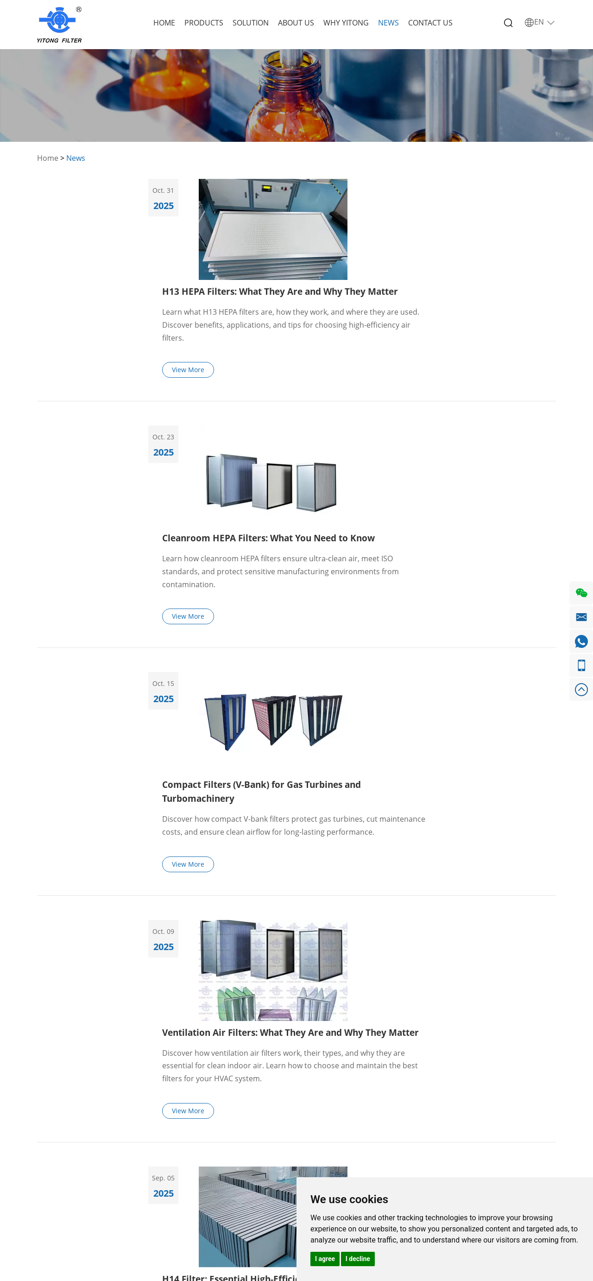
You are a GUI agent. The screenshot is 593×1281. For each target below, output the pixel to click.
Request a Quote (446, 1103)
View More (313, 269)
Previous (182, 952)
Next (411, 952)
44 (381, 952)
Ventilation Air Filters (178, 1122)
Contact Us (430, 23)
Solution (251, 23)
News (388, 23)
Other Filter (164, 1174)
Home (164, 23)
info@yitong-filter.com (313, 1150)
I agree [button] (325, 1258)
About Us (296, 23)
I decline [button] (358, 1258)
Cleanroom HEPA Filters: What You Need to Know (398, 339)
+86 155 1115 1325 (306, 1122)
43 (360, 952)
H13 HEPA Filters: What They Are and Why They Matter (411, 190)
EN (540, 22)
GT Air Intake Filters (176, 1136)
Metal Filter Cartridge (164, 1155)
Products (203, 23)
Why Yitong (346, 23)
